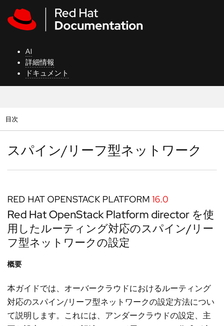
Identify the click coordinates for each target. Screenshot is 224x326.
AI (28, 51)
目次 (13, 119)
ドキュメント (47, 73)
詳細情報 (39, 62)
